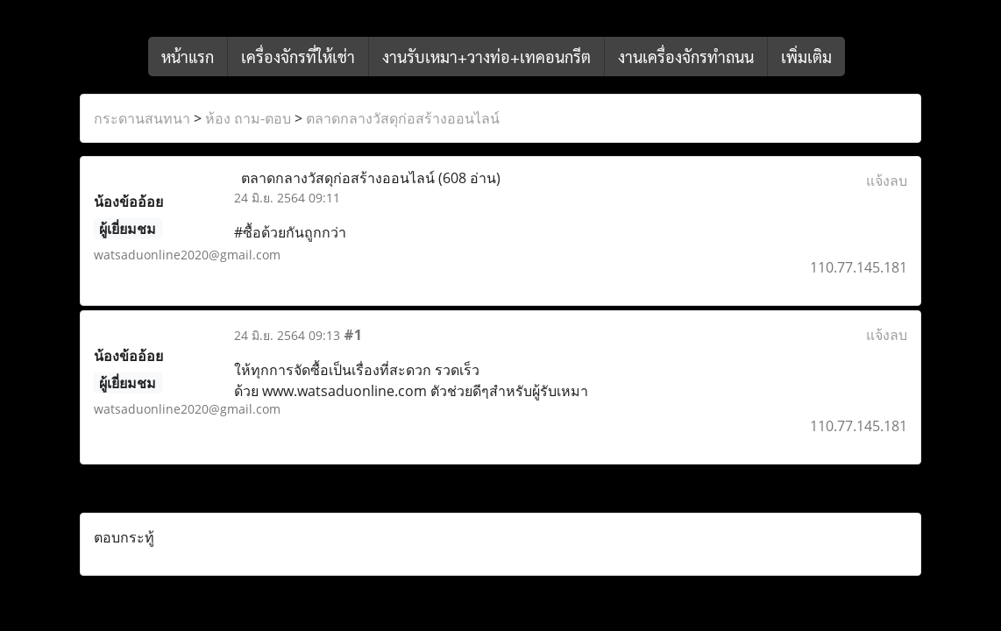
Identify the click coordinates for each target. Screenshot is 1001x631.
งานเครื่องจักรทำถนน (686, 56)
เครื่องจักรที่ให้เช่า (298, 56)
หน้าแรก (187, 56)
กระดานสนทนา (142, 118)
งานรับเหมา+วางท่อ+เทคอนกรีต (486, 56)
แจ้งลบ (886, 180)
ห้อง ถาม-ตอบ (248, 118)
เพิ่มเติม (806, 56)
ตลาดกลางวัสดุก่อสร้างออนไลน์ (403, 118)
